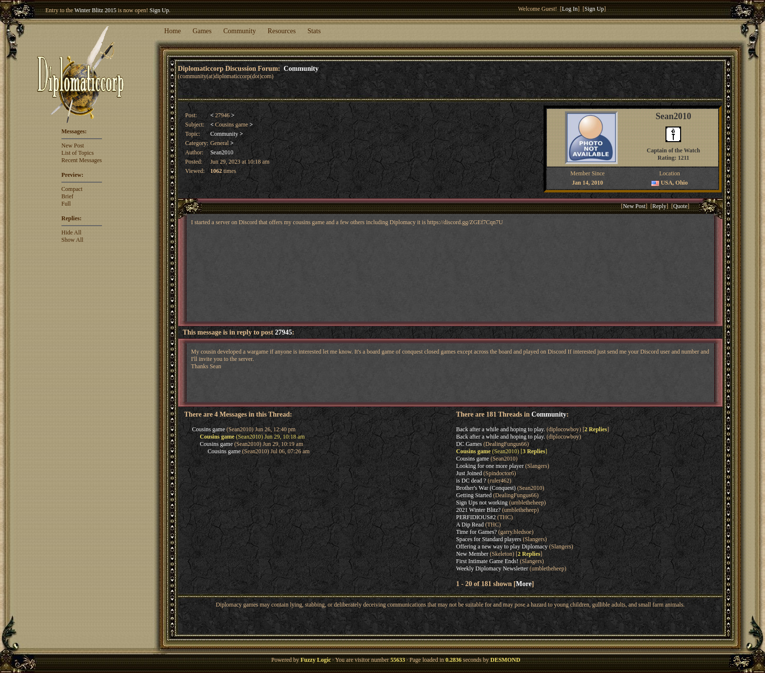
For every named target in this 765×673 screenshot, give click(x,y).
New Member (472, 553)
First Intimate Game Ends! (487, 561)
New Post (72, 145)
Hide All (71, 232)
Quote (680, 206)
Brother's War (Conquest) (486, 487)
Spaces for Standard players (489, 539)
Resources (282, 31)
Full (66, 203)
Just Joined (469, 473)
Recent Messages (81, 160)
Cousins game (208, 429)
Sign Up (159, 10)
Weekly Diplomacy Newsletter (492, 568)
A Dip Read (470, 524)
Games (202, 31)
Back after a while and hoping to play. (500, 429)
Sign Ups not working (482, 502)
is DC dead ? (471, 480)
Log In (570, 8)
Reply (659, 206)
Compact (71, 189)
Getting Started (474, 495)
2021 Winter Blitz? (478, 509)
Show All (72, 239)
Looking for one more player (490, 466)
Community (239, 31)
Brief (67, 196)
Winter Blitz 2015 (95, 10)
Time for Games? (476, 531)
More (523, 584)
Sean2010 (221, 152)
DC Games (469, 444)
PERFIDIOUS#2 (476, 517)
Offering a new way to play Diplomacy (502, 546)
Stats (314, 31)
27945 (283, 332)
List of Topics (77, 152)
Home (172, 31)
